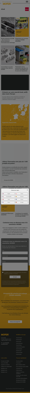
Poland (19, 193)
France (6, 202)
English (6, 193)
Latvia (6, 199)
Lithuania (19, 196)
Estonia (19, 199)
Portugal (19, 202)
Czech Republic (7, 196)
